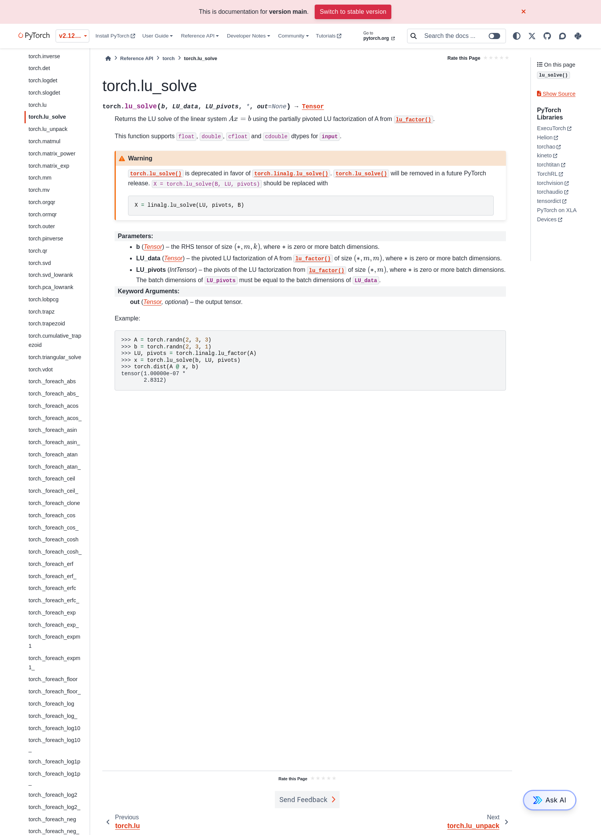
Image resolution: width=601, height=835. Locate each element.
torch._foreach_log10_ (54, 744)
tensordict (549, 201)
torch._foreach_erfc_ (53, 600)
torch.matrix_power (51, 153)
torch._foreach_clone (54, 503)
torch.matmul (44, 141)
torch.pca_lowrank (50, 287)
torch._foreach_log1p (54, 761)
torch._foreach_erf (50, 564)
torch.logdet (42, 80)
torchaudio (550, 192)
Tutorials (329, 36)
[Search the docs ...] (463, 36)
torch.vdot (40, 369)
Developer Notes (246, 36)
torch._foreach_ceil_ (53, 491)
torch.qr (37, 251)
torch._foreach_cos (51, 515)
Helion (545, 137)
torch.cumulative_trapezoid (54, 340)
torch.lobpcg (43, 299)
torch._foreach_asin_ (54, 442)
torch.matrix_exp (48, 166)
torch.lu (37, 105)
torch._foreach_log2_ (54, 807)
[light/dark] (516, 35)
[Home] (108, 58)
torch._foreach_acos (53, 406)
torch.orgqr (41, 202)
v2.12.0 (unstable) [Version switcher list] (74, 36)
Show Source (556, 94)
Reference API (198, 36)
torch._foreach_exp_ (53, 625)
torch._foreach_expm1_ (54, 662)
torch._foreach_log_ (52, 716)
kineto (544, 155)
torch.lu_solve (47, 117)
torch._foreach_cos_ (53, 528)
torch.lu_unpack (47, 129)
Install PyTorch (115, 36)
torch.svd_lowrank (50, 275)
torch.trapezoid (46, 323)
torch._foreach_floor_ (54, 691)
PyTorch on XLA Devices (556, 214)
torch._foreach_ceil (51, 479)
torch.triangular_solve (54, 357)
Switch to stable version (353, 11)
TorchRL (547, 174)
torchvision (550, 183)
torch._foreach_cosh (53, 539)
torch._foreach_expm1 (54, 641)
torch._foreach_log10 (54, 728)
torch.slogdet (44, 93)
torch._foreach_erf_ (52, 576)
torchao (546, 147)
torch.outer (41, 226)
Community (291, 36)
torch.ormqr (42, 214)
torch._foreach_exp (52, 613)
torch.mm (39, 178)
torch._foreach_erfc (52, 588)
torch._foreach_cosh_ (54, 552)
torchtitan (548, 165)
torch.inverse (44, 56)
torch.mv (38, 190)
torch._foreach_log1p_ (54, 778)
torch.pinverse (45, 238)
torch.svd (39, 263)
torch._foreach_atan (52, 454)
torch (169, 58)
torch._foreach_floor (52, 679)
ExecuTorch (551, 128)
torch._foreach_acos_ (54, 418)
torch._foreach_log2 (52, 795)
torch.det (39, 68)
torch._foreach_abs (52, 381)
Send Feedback (303, 800)
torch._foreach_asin (52, 430)
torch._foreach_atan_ (54, 467)
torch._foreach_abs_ (53, 394)
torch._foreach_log (51, 704)
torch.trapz (41, 312)
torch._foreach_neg (52, 819)
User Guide (155, 36)
